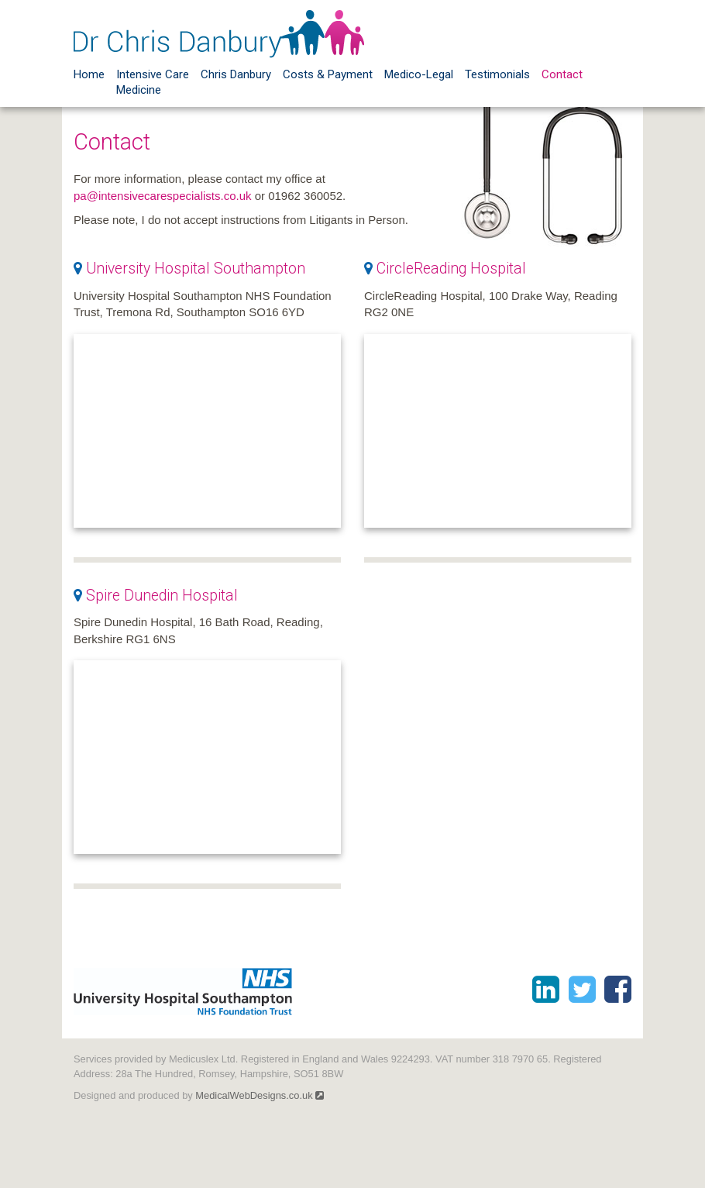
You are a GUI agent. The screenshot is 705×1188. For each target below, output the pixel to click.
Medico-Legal (418, 74)
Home (89, 74)
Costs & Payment (328, 74)
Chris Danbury (236, 74)
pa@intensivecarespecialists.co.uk (163, 195)
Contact (562, 74)
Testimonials (497, 74)
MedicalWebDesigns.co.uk (259, 1095)
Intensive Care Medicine (152, 82)
